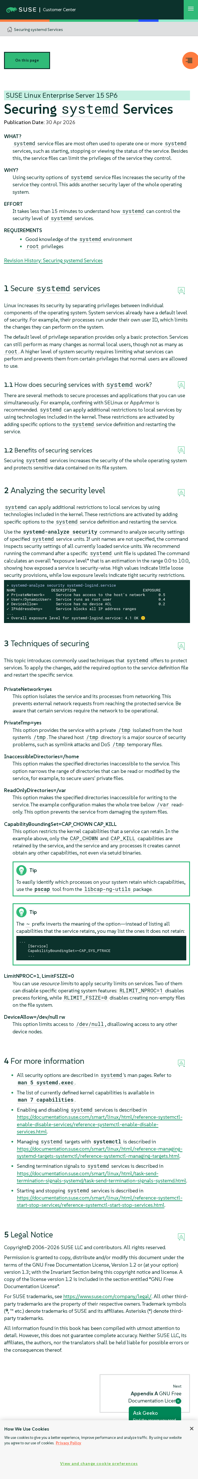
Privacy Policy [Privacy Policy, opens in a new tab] (68, 1443)
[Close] (191, 1428)
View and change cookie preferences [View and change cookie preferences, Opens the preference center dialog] (99, 1463)
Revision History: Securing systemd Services (53, 260)
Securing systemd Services (38, 29)
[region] (99, 1449)
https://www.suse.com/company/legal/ (107, 1296)
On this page (27, 60)
